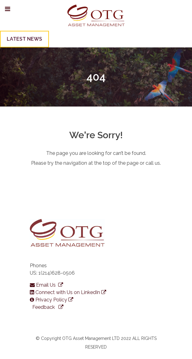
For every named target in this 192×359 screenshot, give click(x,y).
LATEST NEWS (24, 39)
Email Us (46, 285)
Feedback (47, 307)
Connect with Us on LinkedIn (68, 292)
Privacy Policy (51, 300)
